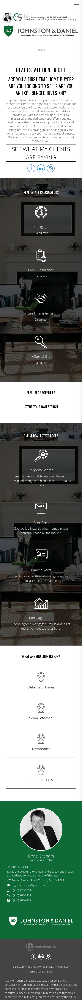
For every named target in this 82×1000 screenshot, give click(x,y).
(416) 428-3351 (22, 890)
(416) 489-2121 (22, 895)
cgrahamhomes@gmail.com (29, 885)
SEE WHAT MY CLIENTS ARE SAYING (41, 153)
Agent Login (63, 966)
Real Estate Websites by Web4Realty (33, 966)
